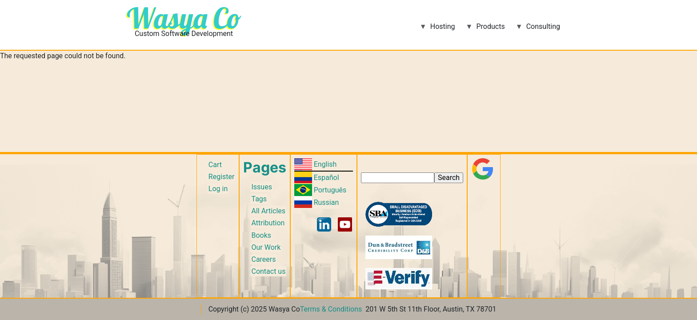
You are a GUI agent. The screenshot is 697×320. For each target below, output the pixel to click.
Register (221, 176)
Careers (263, 259)
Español (326, 177)
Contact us (268, 271)
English (325, 164)
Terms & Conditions (331, 309)
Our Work (265, 247)
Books (261, 235)
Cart (215, 164)
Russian (326, 202)
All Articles (268, 211)
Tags (259, 199)
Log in (218, 188)
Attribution (267, 223)
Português (330, 190)
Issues (261, 187)
